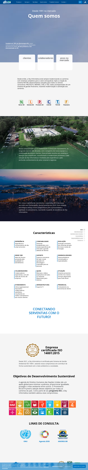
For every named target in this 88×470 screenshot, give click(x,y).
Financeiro (66, 103)
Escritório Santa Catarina (77, 234)
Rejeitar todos (67, 467)
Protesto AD (40, 103)
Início (81, 229)
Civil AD (49, 103)
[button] (80, 2)
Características (79, 236)
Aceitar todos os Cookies (79, 467)
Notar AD (21, 103)
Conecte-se (80, 240)
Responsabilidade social (77, 238)
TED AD (57, 103)
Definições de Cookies (57, 467)
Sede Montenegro (78, 231)
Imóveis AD (30, 103)
